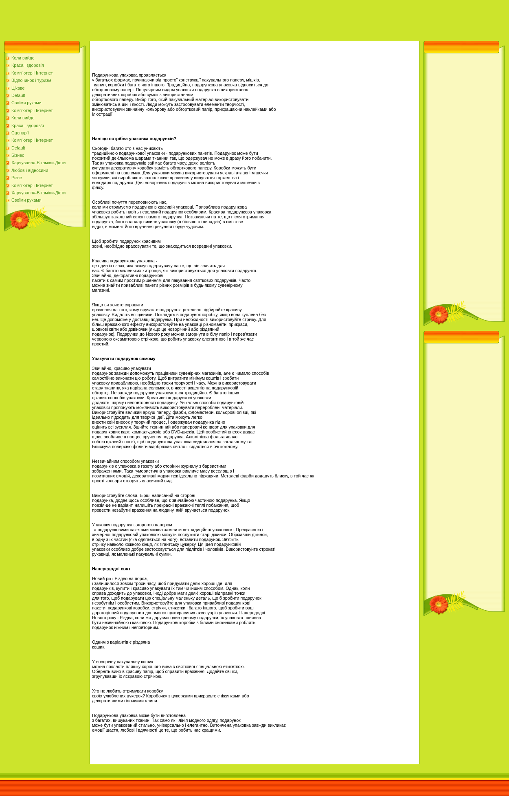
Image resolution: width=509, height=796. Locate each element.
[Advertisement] (148, 18)
